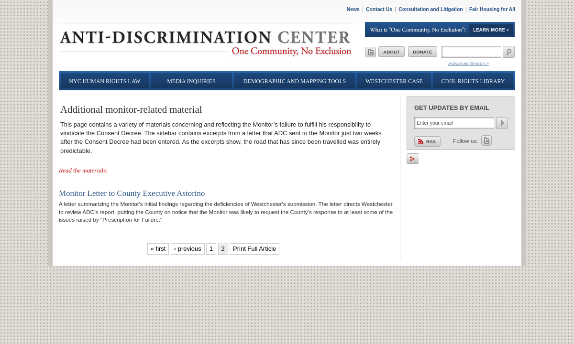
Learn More (440, 29)
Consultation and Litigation (430, 9)
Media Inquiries (191, 81)
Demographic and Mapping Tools (294, 81)
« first (158, 248)
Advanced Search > (468, 63)
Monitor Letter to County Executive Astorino (132, 193)
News (353, 9)
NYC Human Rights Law (104, 81)
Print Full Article (254, 248)
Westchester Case (394, 81)
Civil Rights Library (473, 81)
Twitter (486, 140)
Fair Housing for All (492, 9)
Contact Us (379, 9)
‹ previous (187, 248)
